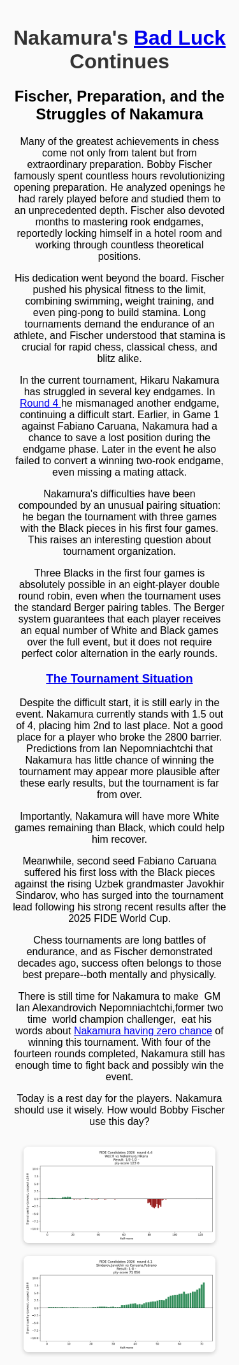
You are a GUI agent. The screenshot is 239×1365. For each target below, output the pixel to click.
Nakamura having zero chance (143, 1030)
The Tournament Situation (119, 678)
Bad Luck (180, 37)
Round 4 (40, 403)
